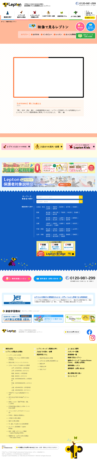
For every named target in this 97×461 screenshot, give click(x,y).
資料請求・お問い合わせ (76, 368)
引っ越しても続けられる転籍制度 (18, 424)
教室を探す (9, 349)
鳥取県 (61, 229)
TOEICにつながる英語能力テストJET (19, 393)
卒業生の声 (43, 366)
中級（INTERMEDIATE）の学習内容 (21, 379)
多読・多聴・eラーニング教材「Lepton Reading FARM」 (18, 432)
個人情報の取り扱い (74, 373)
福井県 (68, 220)
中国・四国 (39, 229)
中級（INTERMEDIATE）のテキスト (21, 384)
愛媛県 (48, 231)
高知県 (68, 231)
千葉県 (63, 212)
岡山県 (48, 229)
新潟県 (48, 218)
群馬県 (48, 214)
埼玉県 (69, 212)
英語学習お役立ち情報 (46, 358)
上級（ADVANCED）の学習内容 (21, 387)
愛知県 (68, 218)
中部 (37, 218)
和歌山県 (49, 225)
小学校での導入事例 (14, 418)
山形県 (48, 208)
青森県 (55, 207)
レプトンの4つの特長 (15, 355)
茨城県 (76, 212)
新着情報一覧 (72, 354)
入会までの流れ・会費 (44, 351)
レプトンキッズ (47, 349)
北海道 (48, 207)
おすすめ (36, 34)
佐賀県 (61, 234)
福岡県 (48, 234)
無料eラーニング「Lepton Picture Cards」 (79, 361)
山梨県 (61, 218)
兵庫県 (55, 223)
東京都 (48, 212)
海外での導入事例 (14, 421)
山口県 (75, 229)
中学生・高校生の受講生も (16, 415)
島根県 (68, 229)
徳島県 (61, 231)
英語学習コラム (42, 354)
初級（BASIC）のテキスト (19, 376)
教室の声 (42, 363)
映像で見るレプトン (74, 357)
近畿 (37, 223)
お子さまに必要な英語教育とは (49, 361)
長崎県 (68, 234)
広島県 (55, 229)
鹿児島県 (55, 236)
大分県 (55, 234)
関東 (37, 212)
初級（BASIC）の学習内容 (19, 373)
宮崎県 (75, 234)
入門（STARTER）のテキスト (20, 370)
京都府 (61, 223)
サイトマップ (72, 376)
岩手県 (68, 207)
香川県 (55, 231)
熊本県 (48, 236)
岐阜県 (48, 220)
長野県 (55, 218)
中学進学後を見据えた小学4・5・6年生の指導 (19, 407)
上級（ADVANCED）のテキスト (21, 390)
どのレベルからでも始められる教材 (19, 365)
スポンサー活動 (73, 351)
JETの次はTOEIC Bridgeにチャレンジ (19, 398)
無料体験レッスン (74, 365)
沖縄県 (63, 236)
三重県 (56, 225)
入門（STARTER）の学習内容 (20, 368)
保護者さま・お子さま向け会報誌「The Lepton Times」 (18, 436)
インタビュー (47, 34)
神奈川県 (55, 212)
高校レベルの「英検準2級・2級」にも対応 (19, 402)
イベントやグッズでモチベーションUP (19, 411)
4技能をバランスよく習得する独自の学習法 (19, 358)
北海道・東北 (40, 207)
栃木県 (55, 214)
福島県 (55, 208)
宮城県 (75, 207)
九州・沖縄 (39, 234)
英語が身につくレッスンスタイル (18, 362)
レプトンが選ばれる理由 (14, 351)
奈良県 (75, 223)
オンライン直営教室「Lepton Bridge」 (17, 427)
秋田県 (61, 207)
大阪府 (48, 223)
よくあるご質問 (73, 349)
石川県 (61, 220)
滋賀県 (68, 223)
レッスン (59, 34)
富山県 (55, 220)
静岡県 (75, 218)
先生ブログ (43, 369)
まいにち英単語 (71, 34)
